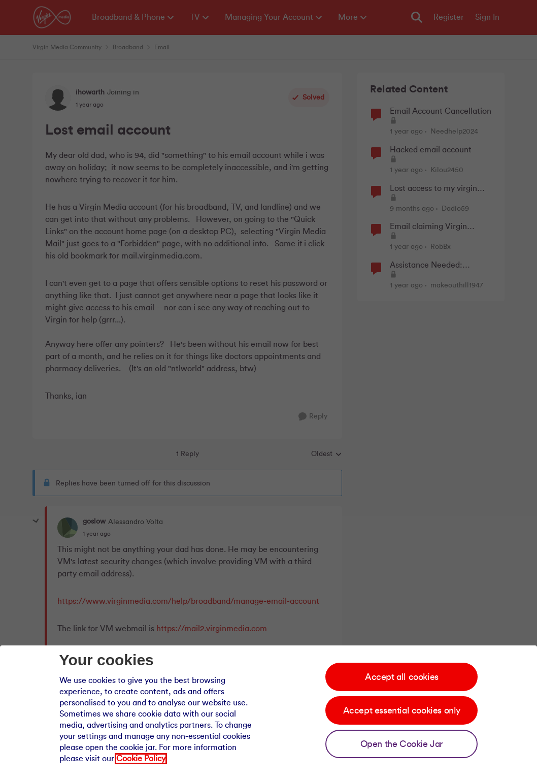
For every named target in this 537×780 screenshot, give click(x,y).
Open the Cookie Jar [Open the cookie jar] (401, 744)
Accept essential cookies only (401, 710)
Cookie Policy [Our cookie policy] (140, 759)
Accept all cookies (402, 676)
